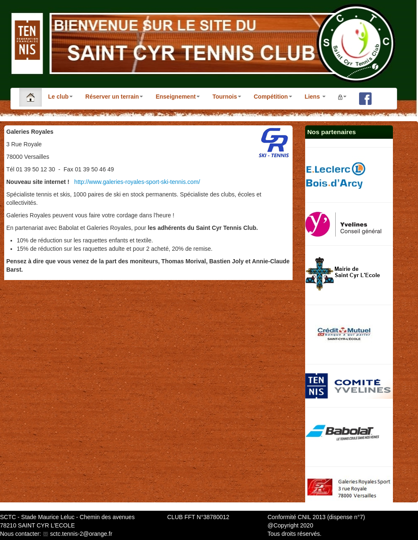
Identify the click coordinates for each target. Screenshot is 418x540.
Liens (315, 96)
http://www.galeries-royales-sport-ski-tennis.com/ (137, 181)
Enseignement (177, 96)
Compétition (273, 96)
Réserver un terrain (114, 96)
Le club (60, 96)
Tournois (226, 96)
